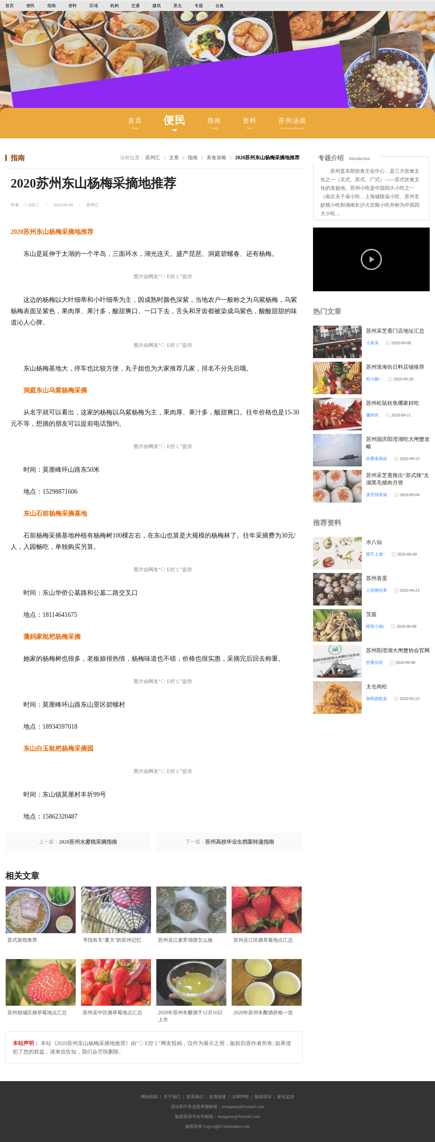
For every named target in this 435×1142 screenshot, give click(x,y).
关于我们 (171, 1096)
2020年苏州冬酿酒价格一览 (263, 1012)
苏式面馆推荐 (22, 940)
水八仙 (374, 542)
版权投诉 (263, 1096)
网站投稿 (149, 1096)
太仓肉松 (376, 686)
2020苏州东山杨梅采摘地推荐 (267, 157)
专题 (199, 5)
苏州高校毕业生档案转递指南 (239, 842)
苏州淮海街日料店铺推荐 (395, 367)
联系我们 (194, 1096)
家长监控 (285, 1096)
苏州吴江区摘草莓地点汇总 (263, 940)
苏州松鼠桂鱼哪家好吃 (392, 403)
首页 (9, 5)
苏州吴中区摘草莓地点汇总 (112, 1012)
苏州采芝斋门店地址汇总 (395, 331)
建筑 (156, 5)
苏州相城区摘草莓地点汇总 (37, 1012)
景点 (177, 5)
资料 (72, 5)
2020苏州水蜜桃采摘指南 (88, 842)
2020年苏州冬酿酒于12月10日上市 (190, 1016)
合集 (219, 5)
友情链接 (217, 1096)
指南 (51, 5)
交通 (135, 5)
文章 (174, 157)
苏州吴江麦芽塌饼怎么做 (185, 940)
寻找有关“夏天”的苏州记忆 (112, 940)
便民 (30, 5)
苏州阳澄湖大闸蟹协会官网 (398, 650)
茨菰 (371, 614)
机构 (114, 5)
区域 (93, 5)
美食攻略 (216, 157)
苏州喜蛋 (376, 578)
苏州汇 (152, 157)
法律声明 (240, 1096)
